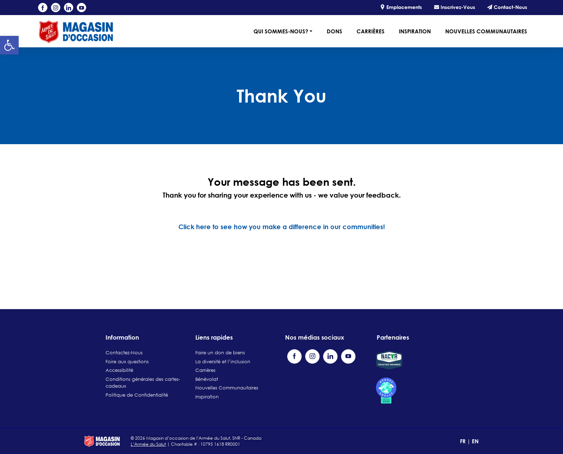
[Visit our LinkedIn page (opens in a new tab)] (68, 7)
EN (475, 441)
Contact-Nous (507, 7)
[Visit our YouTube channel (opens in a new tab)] (81, 7)
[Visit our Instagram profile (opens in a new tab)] (55, 7)
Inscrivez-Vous (454, 7)
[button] (9, 45)
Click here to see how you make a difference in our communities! (281, 227)
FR (463, 441)
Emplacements (401, 7)
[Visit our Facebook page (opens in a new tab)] (42, 7)
